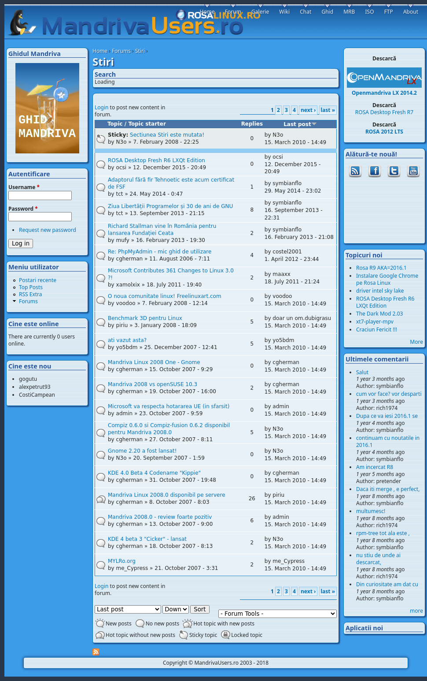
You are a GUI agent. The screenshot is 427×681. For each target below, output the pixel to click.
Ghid (327, 11)
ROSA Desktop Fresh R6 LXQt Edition (385, 302)
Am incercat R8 (374, 467)
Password (23, 208)
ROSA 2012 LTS (384, 131)
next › (308, 110)
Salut (362, 372)
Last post (300, 124)
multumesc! (370, 511)
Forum (233, 11)
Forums (121, 51)
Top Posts (31, 287)
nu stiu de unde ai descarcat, (378, 558)
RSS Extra (30, 294)
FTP (388, 11)
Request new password (47, 230)
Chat (305, 11)
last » (328, 110)
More (416, 342)
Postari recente (37, 280)
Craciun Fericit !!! (376, 329)
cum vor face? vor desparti (389, 394)
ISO (369, 11)
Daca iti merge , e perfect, (388, 489)
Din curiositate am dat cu (387, 584)
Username (24, 187)
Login (101, 107)
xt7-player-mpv (375, 321)
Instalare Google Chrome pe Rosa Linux (387, 279)
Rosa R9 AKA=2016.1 (381, 268)
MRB (349, 11)
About (410, 11)
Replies (252, 124)
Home (99, 51)
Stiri (140, 51)
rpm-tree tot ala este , (383, 533)
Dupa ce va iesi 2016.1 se (387, 416)
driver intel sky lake (380, 290)
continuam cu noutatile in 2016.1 (388, 441)
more (416, 610)
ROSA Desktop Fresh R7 (384, 112)
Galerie (260, 11)
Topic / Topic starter (136, 124)
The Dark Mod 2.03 (379, 313)
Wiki (284, 11)
